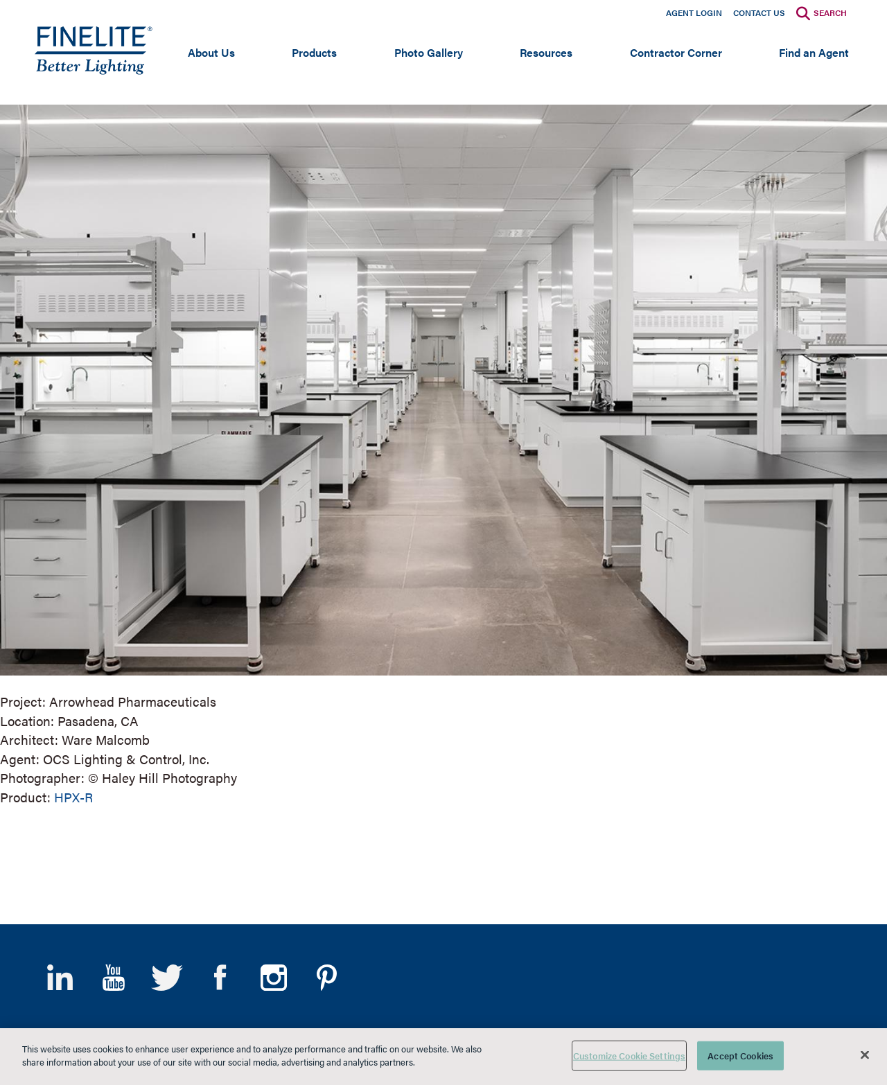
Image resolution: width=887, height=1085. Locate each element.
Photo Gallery (428, 52)
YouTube (113, 977)
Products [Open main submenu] (314, 52)
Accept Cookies (740, 1055)
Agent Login (694, 12)
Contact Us (759, 12)
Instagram (273, 977)
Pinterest (326, 977)
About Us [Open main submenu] (211, 52)
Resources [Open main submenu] (546, 52)
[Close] (865, 1054)
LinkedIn (60, 977)
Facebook (220, 977)
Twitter (166, 977)
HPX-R (73, 797)
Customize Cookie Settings (629, 1055)
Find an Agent (814, 52)
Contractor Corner (676, 52)
